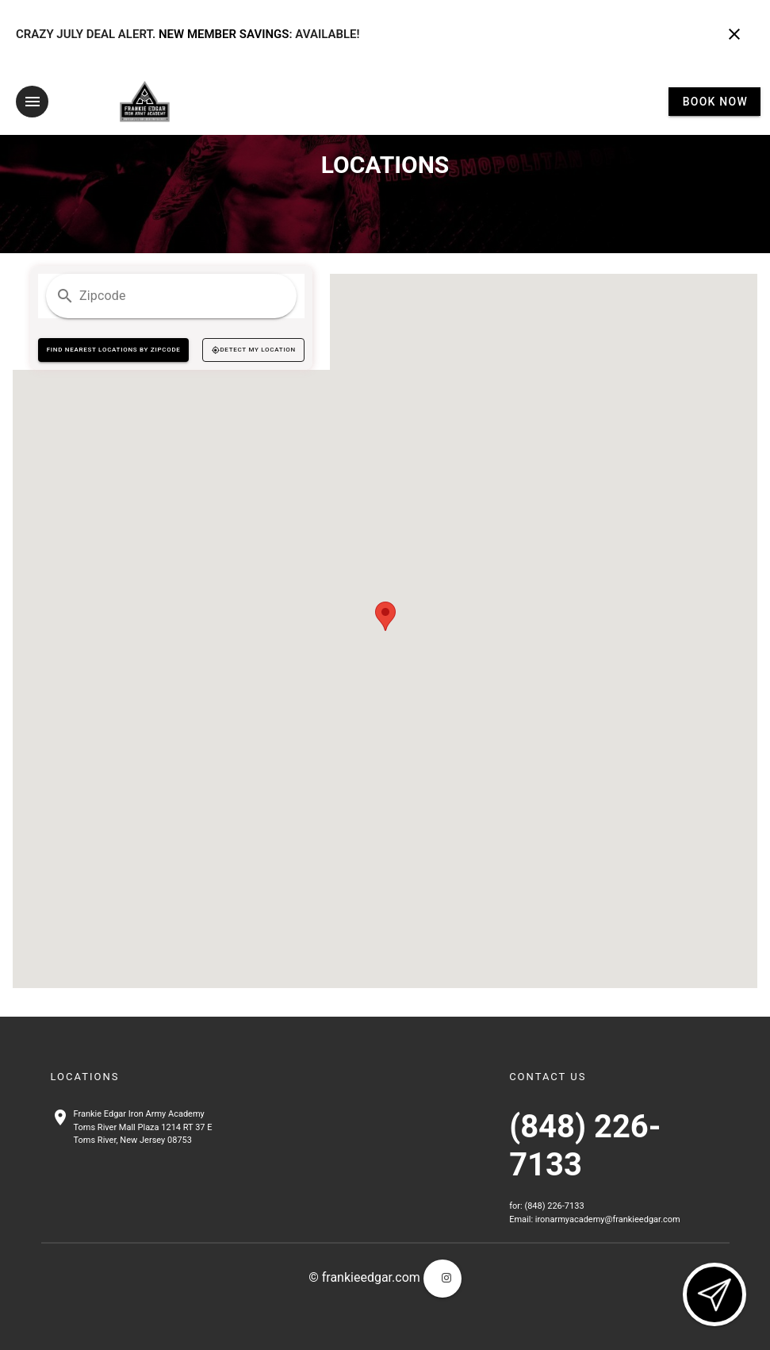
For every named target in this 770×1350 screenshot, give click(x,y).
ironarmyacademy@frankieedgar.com (607, 1218)
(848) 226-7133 (554, 1206)
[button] (385, 615)
